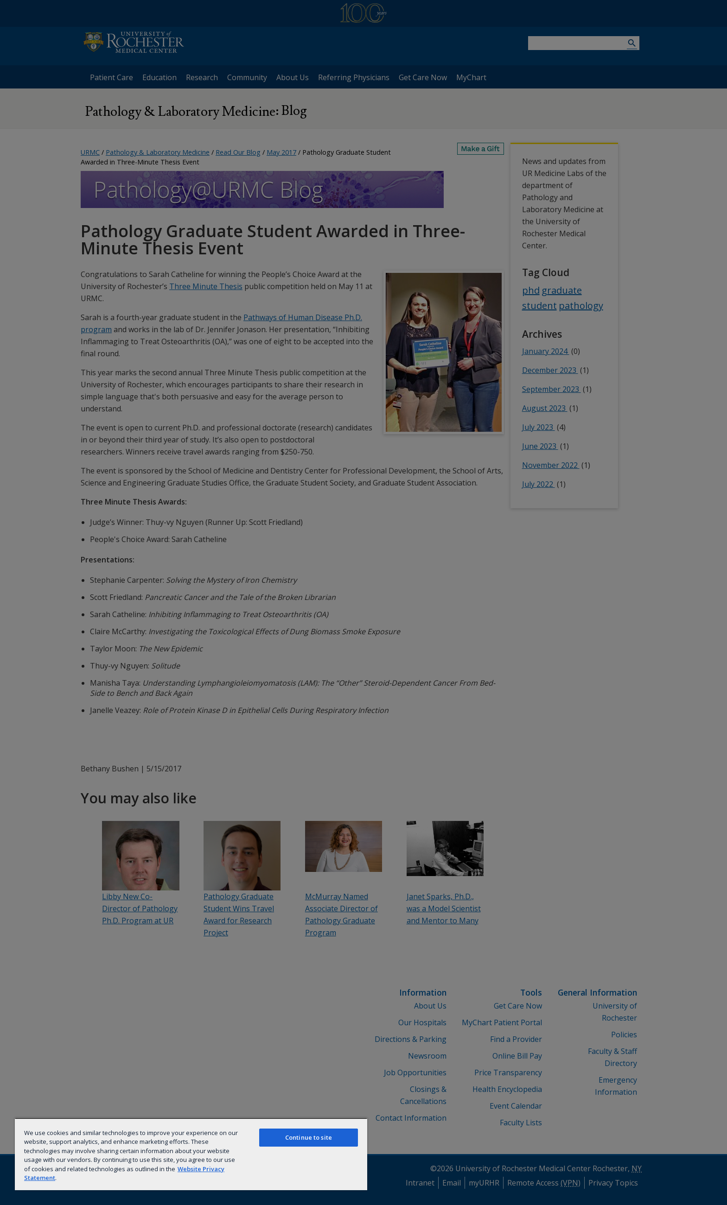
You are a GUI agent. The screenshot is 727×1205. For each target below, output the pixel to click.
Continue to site (308, 1137)
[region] (191, 1154)
